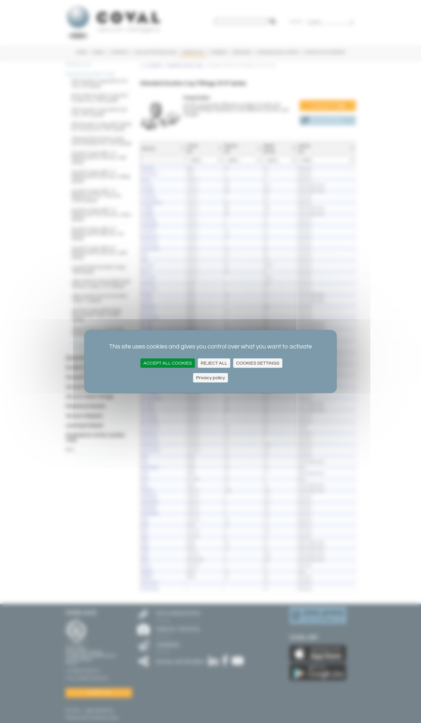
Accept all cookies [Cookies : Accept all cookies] (167, 363)
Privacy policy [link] (210, 377)
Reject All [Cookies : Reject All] (214, 363)
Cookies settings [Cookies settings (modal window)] (257, 363)
